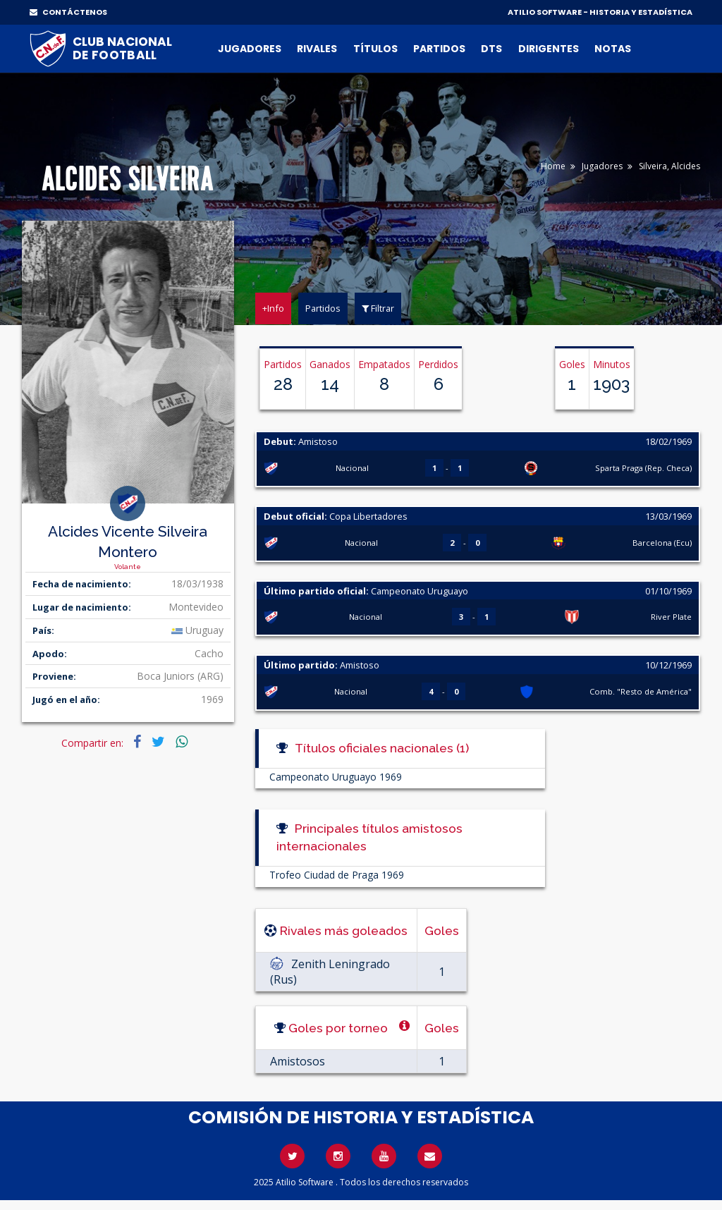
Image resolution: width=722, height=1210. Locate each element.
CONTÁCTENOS (68, 12)
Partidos (439, 49)
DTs (491, 49)
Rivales (317, 49)
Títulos (375, 49)
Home (553, 166)
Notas (612, 49)
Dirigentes (548, 49)
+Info (273, 308)
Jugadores (249, 49)
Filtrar (378, 308)
